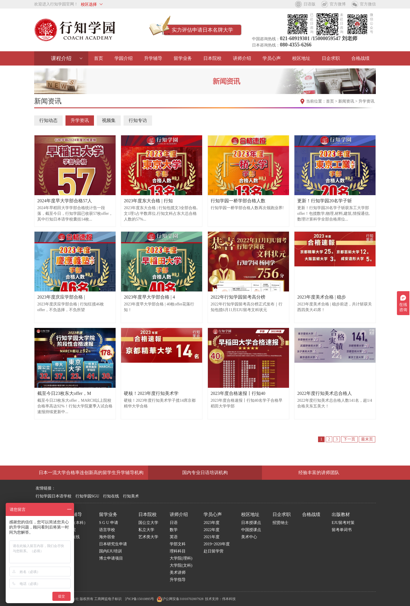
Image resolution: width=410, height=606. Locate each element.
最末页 (367, 439)
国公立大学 (148, 523)
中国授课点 (251, 530)
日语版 (309, 4)
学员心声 (272, 58)
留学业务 (183, 58)
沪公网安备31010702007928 (180, 599)
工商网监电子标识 (108, 599)
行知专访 (138, 120)
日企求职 (331, 58)
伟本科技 (229, 599)
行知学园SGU (87, 496)
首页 (98, 58)
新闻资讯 (346, 101)
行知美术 (131, 496)
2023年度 (212, 523)
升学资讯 (366, 101)
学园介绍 (123, 58)
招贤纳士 (280, 523)
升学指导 (178, 580)
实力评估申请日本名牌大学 (202, 30)
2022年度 (212, 530)
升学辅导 (153, 58)
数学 (174, 530)
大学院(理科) (181, 558)
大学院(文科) (181, 565)
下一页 (349, 439)
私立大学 (146, 530)
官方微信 (368, 4)
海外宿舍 (107, 537)
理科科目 (178, 551)
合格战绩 (360, 58)
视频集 (109, 120)
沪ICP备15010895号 (139, 599)
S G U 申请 (108, 523)
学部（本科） (76, 523)
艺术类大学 (148, 537)
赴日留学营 (214, 551)
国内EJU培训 (110, 551)
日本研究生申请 (113, 544)
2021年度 (212, 537)
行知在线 (111, 496)
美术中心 (249, 537)
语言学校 (107, 530)
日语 (174, 523)
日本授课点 (251, 523)
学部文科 (178, 544)
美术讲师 (178, 572)
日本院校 (212, 58)
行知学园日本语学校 (53, 496)
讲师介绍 (242, 58)
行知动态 (48, 120)
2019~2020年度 (217, 544)
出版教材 (341, 514)
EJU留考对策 (343, 523)
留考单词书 (342, 530)
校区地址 (301, 58)
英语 (174, 537)
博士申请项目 (111, 558)
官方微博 (338, 4)
